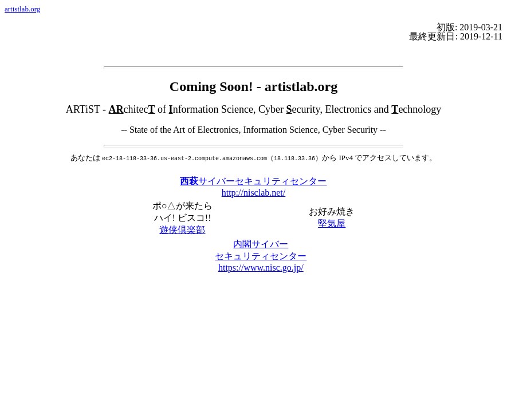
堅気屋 (331, 222)
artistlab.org (22, 9)
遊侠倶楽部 (182, 228)
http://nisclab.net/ (254, 191)
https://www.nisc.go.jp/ (261, 266)
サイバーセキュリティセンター (253, 180)
